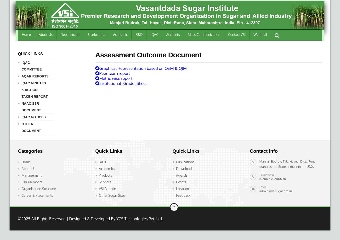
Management (32, 175)
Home (26, 35)
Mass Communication (204, 35)
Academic (120, 35)
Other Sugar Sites (112, 195)
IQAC (154, 35)
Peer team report (112, 73)
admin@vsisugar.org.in (275, 191)
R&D (139, 35)
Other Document (31, 127)
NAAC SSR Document (31, 107)
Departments (70, 35)
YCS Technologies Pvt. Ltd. (139, 218)
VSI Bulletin (107, 189)
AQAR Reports (35, 76)
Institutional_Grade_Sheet (121, 83)
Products (105, 175)
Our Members (32, 182)
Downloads (184, 169)
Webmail (260, 35)
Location (182, 189)
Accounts (173, 35)
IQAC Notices (34, 117)
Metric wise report (114, 78)
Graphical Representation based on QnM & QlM (141, 68)
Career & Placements (37, 195)
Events (181, 182)
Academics (107, 169)
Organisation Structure (39, 189)
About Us (46, 35)
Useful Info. (96, 35)
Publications (185, 162)
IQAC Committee (32, 66)
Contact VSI (237, 35)
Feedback (183, 195)
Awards (181, 175)
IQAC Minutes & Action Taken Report (35, 89)
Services (105, 182)
